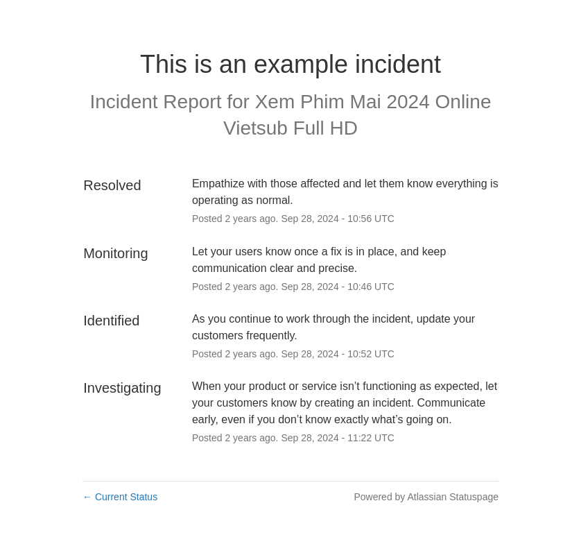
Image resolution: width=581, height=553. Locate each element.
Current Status (120, 496)
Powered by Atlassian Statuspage (426, 496)
